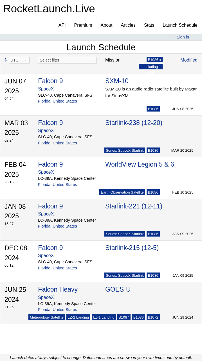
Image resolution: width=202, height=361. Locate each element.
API (62, 25)
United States (65, 101)
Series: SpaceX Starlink (124, 150)
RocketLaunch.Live (49, 9)
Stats (149, 25)
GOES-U (118, 289)
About (107, 25)
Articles (128, 25)
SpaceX (46, 89)
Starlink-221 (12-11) (133, 206)
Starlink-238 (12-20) (133, 122)
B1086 (153, 109)
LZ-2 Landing (78, 317)
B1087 (124, 317)
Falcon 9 (50, 81)
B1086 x (154, 60)
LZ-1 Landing (103, 317)
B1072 (153, 317)
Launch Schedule (180, 25)
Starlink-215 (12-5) (132, 247)
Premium (83, 25)
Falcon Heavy (58, 289)
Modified (189, 60)
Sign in (183, 37)
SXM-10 (117, 81)
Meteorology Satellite (47, 317)
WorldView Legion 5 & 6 (139, 164)
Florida (44, 101)
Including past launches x (150, 72)
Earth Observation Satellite (122, 192)
